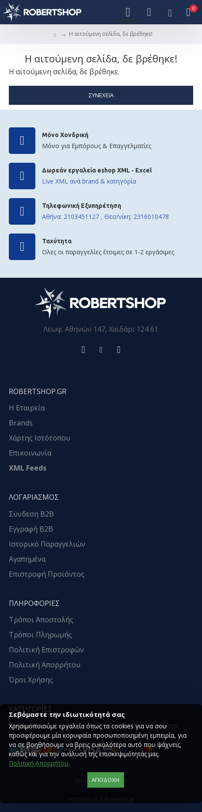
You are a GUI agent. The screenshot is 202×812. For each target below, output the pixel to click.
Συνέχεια (101, 95)
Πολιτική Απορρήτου (39, 763)
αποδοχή (105, 780)
